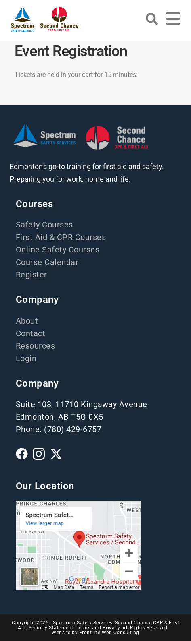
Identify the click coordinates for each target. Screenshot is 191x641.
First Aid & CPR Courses (61, 237)
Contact (31, 333)
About (27, 321)
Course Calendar (47, 262)
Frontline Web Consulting (109, 632)
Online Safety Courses (58, 249)
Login (26, 358)
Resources (35, 346)
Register (31, 274)
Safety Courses (44, 225)
